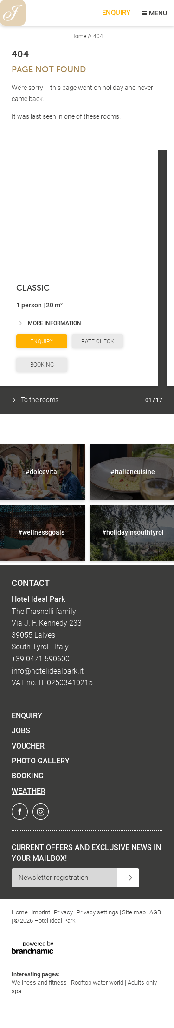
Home (79, 36)
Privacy (64, 912)
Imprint (42, 912)
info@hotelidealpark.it (48, 671)
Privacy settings (98, 912)
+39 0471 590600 (41, 658)
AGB (155, 912)
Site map (134, 912)
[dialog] (156, 1009)
